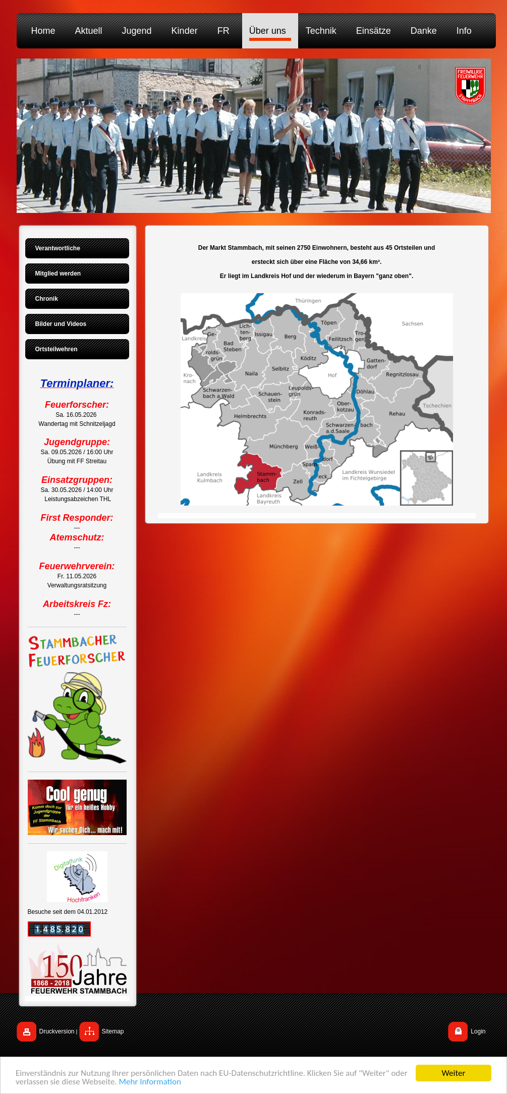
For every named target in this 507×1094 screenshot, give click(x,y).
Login (478, 1031)
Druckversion (57, 1031)
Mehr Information (150, 1085)
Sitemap (113, 1031)
